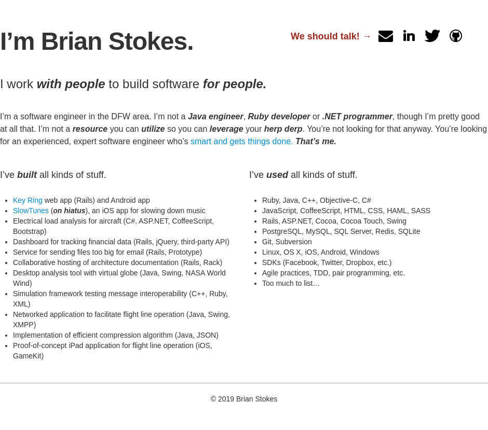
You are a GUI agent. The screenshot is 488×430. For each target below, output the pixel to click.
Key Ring (28, 200)
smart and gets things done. (242, 141)
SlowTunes (31, 210)
